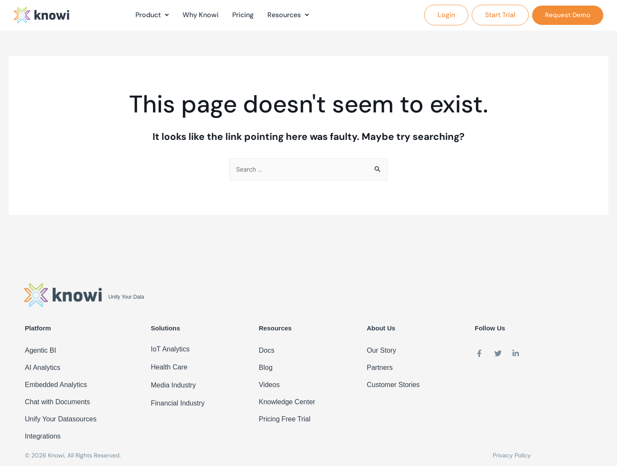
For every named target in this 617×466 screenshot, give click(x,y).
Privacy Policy (512, 455)
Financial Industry (177, 403)
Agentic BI (40, 350)
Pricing (243, 14)
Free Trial (296, 419)
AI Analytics (42, 367)
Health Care (169, 367)
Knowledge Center (287, 401)
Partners (379, 367)
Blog (266, 367)
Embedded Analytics (56, 384)
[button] (446, 14)
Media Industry (173, 385)
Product (152, 14)
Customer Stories (393, 384)
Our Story (381, 350)
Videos (269, 384)
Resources (288, 14)
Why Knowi (201, 14)
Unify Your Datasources (60, 419)
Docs (266, 350)
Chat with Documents (57, 401)
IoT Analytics (170, 349)
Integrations (43, 436)
